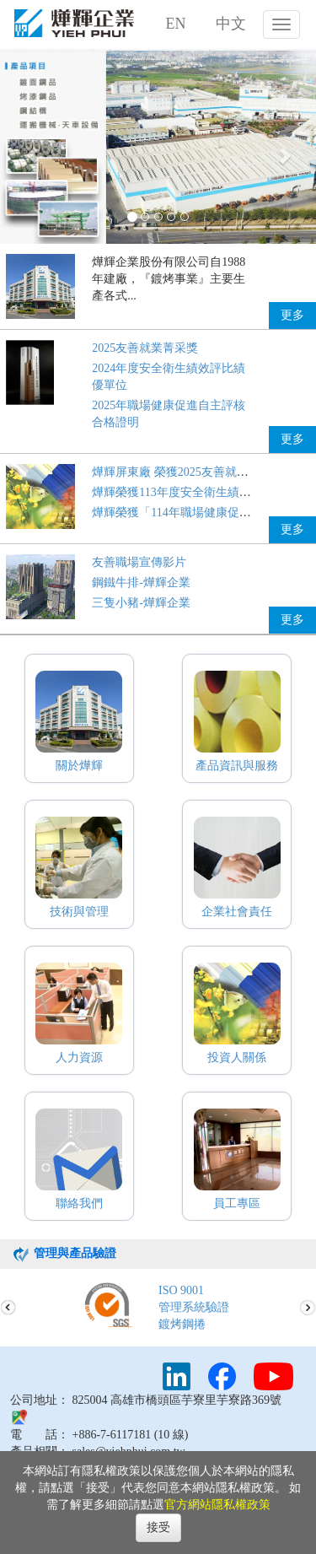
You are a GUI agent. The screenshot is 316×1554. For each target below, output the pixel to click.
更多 (292, 315)
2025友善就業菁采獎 (145, 348)
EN (176, 23)
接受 (158, 1527)
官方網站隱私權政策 (217, 1504)
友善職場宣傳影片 (139, 562)
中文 (231, 23)
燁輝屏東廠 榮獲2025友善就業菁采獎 (188, 472)
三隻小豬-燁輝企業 (141, 602)
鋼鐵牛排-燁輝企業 (141, 582)
